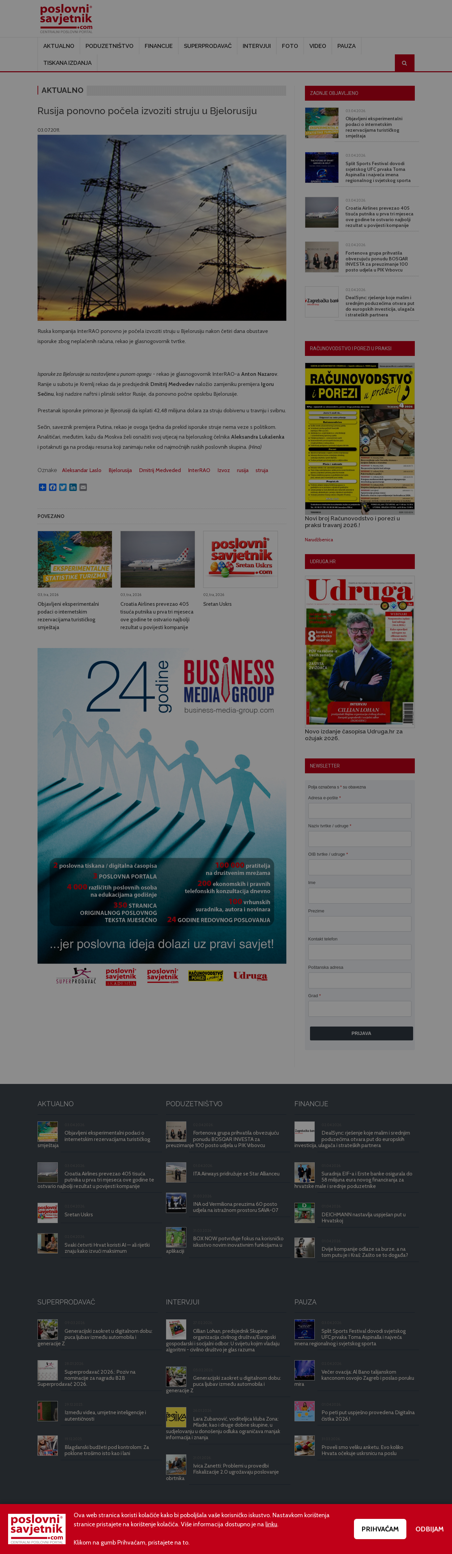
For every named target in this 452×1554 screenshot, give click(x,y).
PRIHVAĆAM (380, 1529)
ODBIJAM (429, 1529)
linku (271, 1524)
